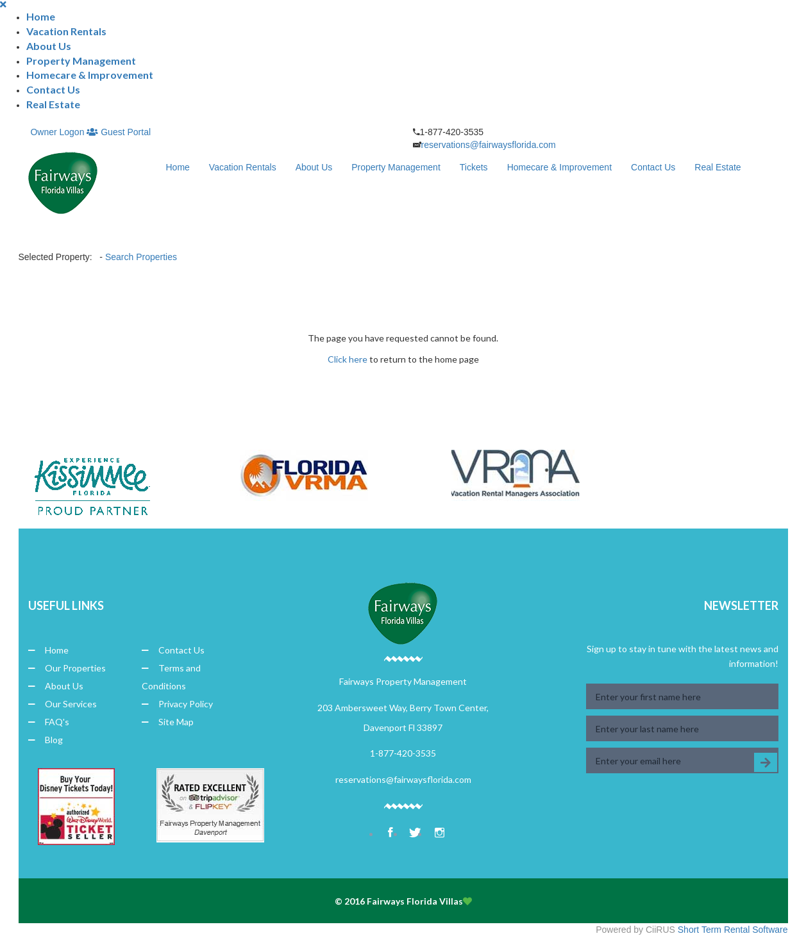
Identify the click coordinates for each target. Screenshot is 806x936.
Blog (45, 739)
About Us (48, 46)
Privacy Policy (177, 703)
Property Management (81, 60)
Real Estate (53, 104)
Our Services (62, 703)
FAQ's (48, 721)
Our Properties (67, 667)
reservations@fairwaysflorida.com (488, 145)
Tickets (474, 167)
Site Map (168, 721)
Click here (347, 359)
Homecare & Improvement (89, 75)
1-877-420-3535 (403, 753)
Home (40, 16)
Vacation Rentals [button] (66, 31)
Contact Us (53, 89)
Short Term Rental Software (733, 929)
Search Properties (141, 257)
